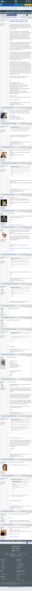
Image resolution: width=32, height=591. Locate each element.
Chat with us (15, 555)
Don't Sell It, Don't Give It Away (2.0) (9, 17)
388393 (30, 475)
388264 (30, 354)
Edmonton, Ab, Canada (4, 121)
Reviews (18, 568)
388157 (30, 227)
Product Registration (20, 579)
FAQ (23, 11)
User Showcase (19, 563)
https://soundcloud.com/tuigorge (14, 536)
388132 (30, 147)
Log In (29, 7)
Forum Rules (19, 11)
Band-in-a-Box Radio (20, 564)
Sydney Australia (3, 208)
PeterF (19, 254)
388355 (30, 459)
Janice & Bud (18, 107)
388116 (30, 123)
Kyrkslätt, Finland (3, 368)
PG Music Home (3, 7)
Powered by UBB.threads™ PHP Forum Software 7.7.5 (16, 587)
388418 (30, 511)
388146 (30, 194)
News (2, 572)
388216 (30, 317)
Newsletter (17, 550)
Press (2, 564)
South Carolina (3, 521)
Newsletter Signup (4, 574)
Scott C (19, 123)
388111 (30, 107)
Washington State (3, 389)
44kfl (19, 283)
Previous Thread (7, 13)
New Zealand (2, 538)
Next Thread (25, 13)
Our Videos (11, 105)
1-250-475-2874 (22, 5)
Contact (2, 563)
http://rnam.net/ (12, 250)
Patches (18, 572)
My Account (3, 578)
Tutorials (18, 578)
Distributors (3, 565)
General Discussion (14, 7)
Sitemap (2, 568)
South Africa (2, 473)
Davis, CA (2, 294)
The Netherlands (3, 241)
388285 (30, 379)
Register (25, 7)
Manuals (18, 575)
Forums (8, 7)
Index (16, 13)
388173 (30, 254)
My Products (3, 579)
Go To (28, 540)
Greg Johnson (18, 475)
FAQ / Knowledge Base (21, 574)
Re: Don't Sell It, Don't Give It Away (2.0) (10, 107)
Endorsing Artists (20, 565)
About (2, 561)
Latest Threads (13, 11)
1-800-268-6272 (17, 5)
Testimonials (19, 567)
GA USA (2, 25)
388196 (30, 283)
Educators (3, 567)
